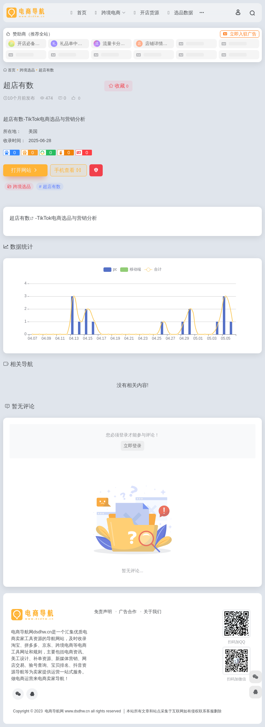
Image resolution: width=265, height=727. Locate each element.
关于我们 (152, 611)
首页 (12, 70)
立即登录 (132, 445)
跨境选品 (27, 70)
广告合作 (128, 611)
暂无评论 (23, 406)
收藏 (118, 85)
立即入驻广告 (239, 33)
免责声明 (103, 611)
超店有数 (20, 218)
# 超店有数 (50, 186)
